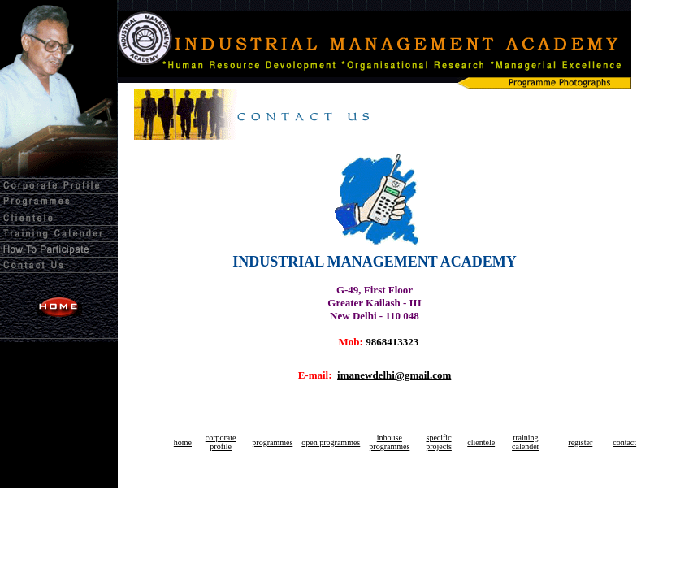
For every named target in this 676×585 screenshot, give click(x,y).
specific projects (439, 442)
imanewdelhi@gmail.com (394, 375)
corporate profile (221, 442)
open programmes (330, 442)
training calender (526, 442)
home (183, 442)
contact (624, 442)
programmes (272, 442)
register (580, 442)
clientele (481, 442)
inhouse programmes (389, 442)
